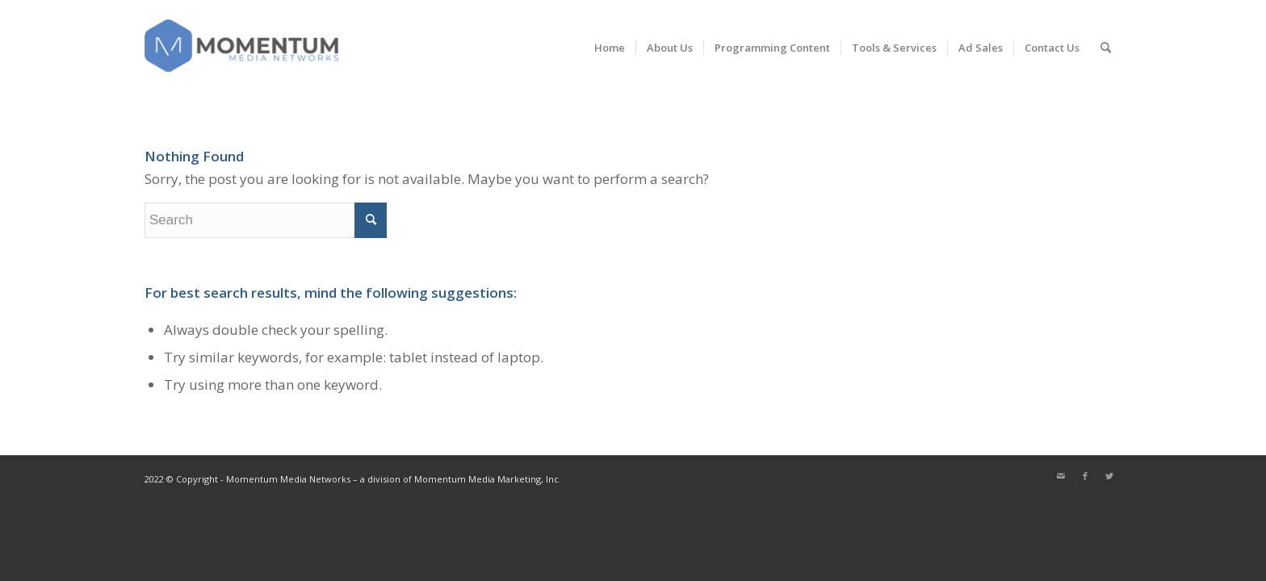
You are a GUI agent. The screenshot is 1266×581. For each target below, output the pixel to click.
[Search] (1105, 47)
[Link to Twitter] (1109, 476)
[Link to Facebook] (1085, 476)
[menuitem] (609, 47)
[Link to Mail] (1061, 476)
